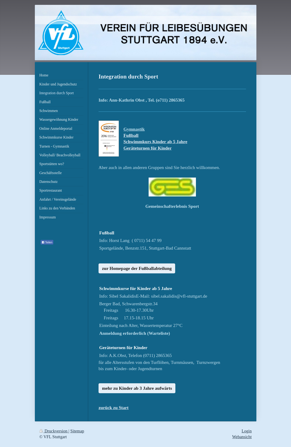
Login (247, 431)
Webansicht (242, 437)
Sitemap (77, 431)
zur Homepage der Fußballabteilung (137, 268)
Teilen (47, 242)
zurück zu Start (114, 407)
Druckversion (54, 431)
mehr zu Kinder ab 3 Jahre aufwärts (137, 388)
